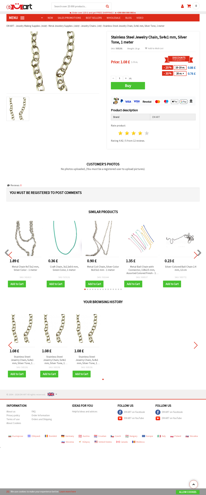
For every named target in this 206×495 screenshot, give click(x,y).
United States (103, 442)
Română (51, 436)
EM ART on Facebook (131, 412)
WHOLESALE (114, 17)
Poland (175, 436)
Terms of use (13, 419)
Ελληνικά (34, 436)
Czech (116, 436)
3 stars (134, 133)
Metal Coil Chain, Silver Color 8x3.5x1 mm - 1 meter (103, 268)
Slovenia (67, 442)
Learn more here (67, 491)
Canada (122, 442)
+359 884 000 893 (125, 13)
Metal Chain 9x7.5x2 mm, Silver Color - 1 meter (25, 268)
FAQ (34, 411)
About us (10, 411)
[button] (85, 289)
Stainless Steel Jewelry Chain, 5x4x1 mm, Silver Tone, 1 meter (22, 360)
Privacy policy (13, 415)
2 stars (127, 133)
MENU (16, 18)
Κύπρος (84, 442)
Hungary (131, 436)
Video (139, 17)
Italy (162, 436)
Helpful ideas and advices (84, 411)
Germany (67, 436)
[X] (7, 491)
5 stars (147, 133)
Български (15, 436)
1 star (120, 133)
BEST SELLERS (94, 17)
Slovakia (192, 436)
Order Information (41, 415)
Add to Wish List (154, 48)
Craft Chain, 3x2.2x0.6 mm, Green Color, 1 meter (64, 268)
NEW (50, 17)
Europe (147, 436)
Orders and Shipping (42, 419)
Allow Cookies (187, 492)
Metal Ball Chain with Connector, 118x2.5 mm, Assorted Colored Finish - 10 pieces (141, 270)
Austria (84, 436)
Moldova (138, 442)
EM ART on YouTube (130, 418)
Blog (128, 17)
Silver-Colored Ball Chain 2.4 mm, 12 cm (180, 268)
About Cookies (13, 423)
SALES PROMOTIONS (69, 17)
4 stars (140, 133)
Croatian (100, 436)
